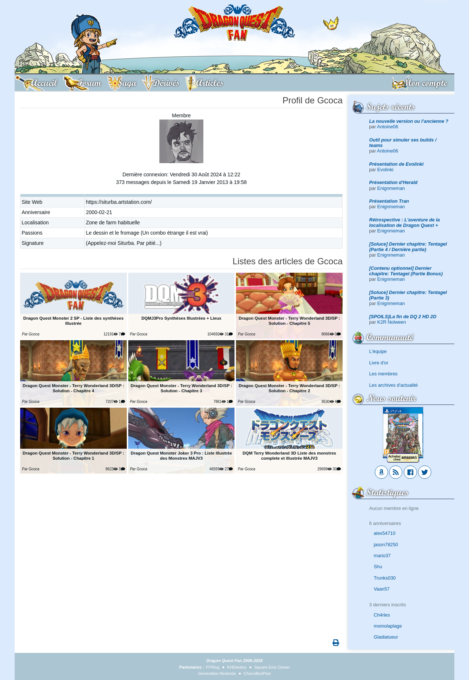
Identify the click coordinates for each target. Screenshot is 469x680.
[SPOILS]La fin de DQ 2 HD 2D (402, 316)
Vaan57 (381, 589)
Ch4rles (382, 615)
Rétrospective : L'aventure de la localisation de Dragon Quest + (404, 222)
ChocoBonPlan (257, 673)
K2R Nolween (391, 322)
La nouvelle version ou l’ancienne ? (408, 121)
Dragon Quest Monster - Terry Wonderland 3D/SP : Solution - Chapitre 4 (73, 388)
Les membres (383, 373)
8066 (327, 334)
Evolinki (385, 169)
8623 (112, 469)
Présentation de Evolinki (396, 164)
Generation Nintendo (217, 673)
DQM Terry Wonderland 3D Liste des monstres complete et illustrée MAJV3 (289, 455)
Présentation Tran (389, 201)
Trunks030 (385, 578)
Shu (378, 566)
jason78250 (386, 544)
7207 (112, 402)
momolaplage (388, 626)
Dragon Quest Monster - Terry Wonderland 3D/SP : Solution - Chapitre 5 (289, 321)
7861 (220, 402)
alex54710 (384, 533)
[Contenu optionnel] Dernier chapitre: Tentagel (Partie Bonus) (406, 270)
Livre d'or (378, 362)
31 (229, 334)
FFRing (212, 667)
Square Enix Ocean (272, 667)
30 (337, 469)
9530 (327, 402)
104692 (215, 334)
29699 (324, 469)
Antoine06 (387, 126)
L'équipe (378, 351)
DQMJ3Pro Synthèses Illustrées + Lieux (181, 318)
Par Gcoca (30, 334)
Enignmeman (391, 188)
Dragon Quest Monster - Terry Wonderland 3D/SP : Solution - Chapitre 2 (289, 388)
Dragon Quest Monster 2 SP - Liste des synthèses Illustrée (73, 321)
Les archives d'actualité (393, 385)
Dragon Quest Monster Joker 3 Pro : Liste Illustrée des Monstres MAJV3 (181, 455)
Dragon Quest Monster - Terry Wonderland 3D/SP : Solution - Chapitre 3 (181, 388)
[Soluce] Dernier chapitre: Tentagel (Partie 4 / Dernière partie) (408, 246)
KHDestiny (237, 667)
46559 (217, 469)
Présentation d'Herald (393, 182)
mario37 (382, 555)
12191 (111, 334)
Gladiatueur (386, 637)
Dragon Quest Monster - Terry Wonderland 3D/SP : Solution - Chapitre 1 (73, 455)
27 (229, 469)
